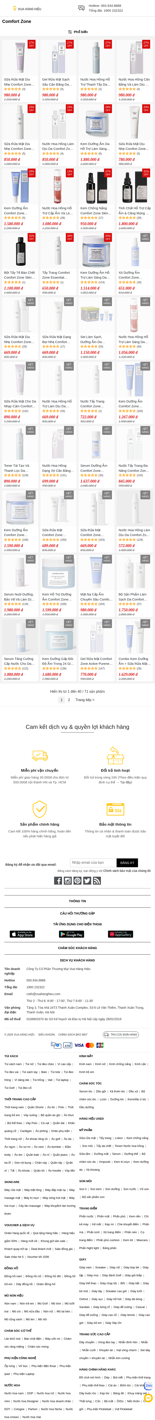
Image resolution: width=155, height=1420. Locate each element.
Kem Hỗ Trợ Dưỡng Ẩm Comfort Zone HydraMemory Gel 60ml (56, 597)
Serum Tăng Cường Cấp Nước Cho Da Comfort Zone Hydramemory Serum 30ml (20, 661)
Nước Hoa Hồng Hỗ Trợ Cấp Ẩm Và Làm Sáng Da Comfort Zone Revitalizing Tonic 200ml (57, 211)
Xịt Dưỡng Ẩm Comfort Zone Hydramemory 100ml (134, 275)
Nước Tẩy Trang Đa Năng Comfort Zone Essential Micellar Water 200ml (133, 468)
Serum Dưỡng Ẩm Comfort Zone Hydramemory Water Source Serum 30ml (95, 468)
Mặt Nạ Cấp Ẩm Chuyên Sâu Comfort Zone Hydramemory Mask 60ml (95, 597)
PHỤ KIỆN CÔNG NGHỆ (20, 1358)
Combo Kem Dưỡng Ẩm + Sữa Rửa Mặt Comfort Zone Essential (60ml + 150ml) (133, 661)
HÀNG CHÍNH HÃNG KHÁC (97, 1369)
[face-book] (58, 881)
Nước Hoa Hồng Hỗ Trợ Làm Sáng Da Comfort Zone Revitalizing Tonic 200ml (133, 339)
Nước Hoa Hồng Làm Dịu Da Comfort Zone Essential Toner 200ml (58, 146)
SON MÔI (85, 1181)
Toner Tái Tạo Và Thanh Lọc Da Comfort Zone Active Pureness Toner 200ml (19, 468)
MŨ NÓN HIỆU (13, 1295)
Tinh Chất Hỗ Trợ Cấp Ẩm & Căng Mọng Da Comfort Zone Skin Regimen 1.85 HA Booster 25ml (135, 211)
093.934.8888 (111, 5)
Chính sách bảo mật (72, 1034)
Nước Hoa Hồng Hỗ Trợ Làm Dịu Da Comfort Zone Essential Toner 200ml (57, 404)
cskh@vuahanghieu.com (43, 994)
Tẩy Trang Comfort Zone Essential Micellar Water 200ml (57, 275)
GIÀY (82, 1259)
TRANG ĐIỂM (88, 1208)
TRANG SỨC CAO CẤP (94, 1334)
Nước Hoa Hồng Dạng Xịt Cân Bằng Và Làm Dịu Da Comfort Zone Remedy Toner (56, 468)
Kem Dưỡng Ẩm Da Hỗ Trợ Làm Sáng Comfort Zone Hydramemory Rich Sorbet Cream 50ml (95, 146)
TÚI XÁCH (11, 1056)
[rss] (97, 881)
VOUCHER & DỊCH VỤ (19, 1225)
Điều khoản (47, 1034)
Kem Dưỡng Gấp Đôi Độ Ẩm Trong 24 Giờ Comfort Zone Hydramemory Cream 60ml (58, 661)
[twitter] (87, 881)
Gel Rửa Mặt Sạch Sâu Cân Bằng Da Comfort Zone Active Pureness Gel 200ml (57, 82)
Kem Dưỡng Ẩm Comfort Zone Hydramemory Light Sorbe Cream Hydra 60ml (18, 211)
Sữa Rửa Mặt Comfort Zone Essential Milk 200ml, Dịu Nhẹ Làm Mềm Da (96, 533)
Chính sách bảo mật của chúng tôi (127, 871)
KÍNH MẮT (86, 1056)
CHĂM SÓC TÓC (90, 1083)
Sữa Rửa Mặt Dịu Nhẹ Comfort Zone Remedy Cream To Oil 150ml (18, 82)
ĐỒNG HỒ (11, 1268)
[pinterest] (77, 881)
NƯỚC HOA (12, 1385)
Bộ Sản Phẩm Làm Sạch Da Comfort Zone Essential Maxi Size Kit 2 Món (133, 597)
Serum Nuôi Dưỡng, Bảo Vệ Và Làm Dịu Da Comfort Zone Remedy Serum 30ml (19, 597)
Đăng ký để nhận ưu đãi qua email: (31, 864)
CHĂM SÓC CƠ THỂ (17, 1330)
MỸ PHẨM (85, 1130)
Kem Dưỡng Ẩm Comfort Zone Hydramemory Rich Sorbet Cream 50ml (18, 533)
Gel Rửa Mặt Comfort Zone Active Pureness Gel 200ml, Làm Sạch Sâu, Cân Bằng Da (96, 661)
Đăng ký (127, 863)
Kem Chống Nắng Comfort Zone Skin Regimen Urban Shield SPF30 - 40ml (95, 211)
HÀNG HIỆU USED (91, 1118)
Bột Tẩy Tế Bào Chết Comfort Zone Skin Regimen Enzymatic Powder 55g (19, 275)
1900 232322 (113, 10)
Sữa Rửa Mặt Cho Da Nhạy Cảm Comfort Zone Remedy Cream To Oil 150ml (20, 404)
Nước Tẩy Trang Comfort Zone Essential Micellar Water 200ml (93, 404)
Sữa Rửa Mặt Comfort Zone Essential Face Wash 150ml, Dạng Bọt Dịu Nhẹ (57, 533)
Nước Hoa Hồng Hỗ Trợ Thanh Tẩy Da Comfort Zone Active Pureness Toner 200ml (95, 82)
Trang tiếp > (85, 700)
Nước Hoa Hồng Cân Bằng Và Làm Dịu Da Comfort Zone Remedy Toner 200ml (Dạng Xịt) (134, 82)
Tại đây (125, 782)
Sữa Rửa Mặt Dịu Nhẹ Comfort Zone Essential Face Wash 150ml (134, 146)
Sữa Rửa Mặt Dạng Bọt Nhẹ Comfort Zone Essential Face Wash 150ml (57, 339)
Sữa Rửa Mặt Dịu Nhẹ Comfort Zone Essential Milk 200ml (19, 146)
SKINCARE (11, 1182)
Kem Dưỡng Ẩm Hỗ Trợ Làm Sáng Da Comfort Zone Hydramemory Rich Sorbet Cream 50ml (95, 275)
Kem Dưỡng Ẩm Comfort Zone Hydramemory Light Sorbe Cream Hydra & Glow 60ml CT (133, 404)
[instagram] (68, 881)
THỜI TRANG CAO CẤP (20, 1099)
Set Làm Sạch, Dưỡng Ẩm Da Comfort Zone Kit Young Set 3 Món (93, 339)
